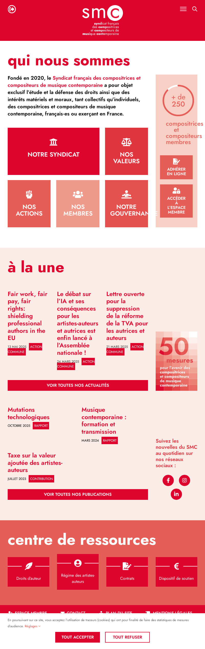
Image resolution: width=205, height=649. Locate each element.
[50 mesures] (176, 333)
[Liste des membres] (77, 203)
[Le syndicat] (53, 151)
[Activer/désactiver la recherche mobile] (195, 9)
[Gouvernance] (126, 203)
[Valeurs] (126, 151)
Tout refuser (127, 637)
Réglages (32, 626)
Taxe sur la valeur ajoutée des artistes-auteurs (35, 463)
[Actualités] (78, 385)
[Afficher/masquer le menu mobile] (183, 9)
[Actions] (29, 203)
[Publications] (78, 494)
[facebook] (168, 480)
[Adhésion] (176, 167)
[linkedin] (176, 494)
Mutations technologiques (29, 413)
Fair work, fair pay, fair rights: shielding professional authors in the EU (27, 316)
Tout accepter (78, 637)
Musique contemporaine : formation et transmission (104, 420)
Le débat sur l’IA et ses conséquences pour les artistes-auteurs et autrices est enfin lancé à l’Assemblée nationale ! (77, 323)
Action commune (25, 349)
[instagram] (184, 480)
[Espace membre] (176, 201)
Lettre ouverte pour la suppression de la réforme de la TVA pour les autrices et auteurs (127, 316)
